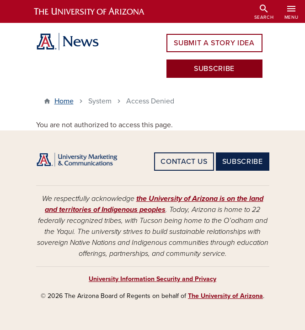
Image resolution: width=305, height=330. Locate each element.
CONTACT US (184, 161)
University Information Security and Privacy (152, 279)
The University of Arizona (225, 296)
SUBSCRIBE (214, 68)
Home (64, 101)
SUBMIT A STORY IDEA (214, 43)
